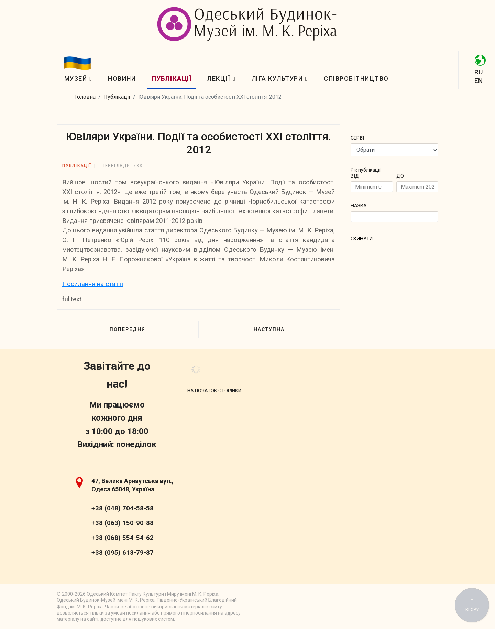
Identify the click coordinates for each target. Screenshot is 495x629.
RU (478, 72)
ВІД (355, 176)
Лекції (218, 78)
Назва (359, 206)
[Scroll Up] (214, 390)
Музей (75, 78)
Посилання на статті (92, 284)
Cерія (357, 138)
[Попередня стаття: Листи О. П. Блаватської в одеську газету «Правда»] (127, 329)
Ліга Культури (277, 78)
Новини (122, 78)
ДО (400, 176)
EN (478, 81)
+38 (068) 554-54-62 (122, 538)
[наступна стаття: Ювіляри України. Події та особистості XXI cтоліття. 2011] (269, 329)
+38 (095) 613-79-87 (122, 552)
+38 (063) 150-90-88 (122, 523)
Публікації (171, 78)
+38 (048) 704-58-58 (122, 508)
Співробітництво (356, 78)
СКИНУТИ (362, 239)
